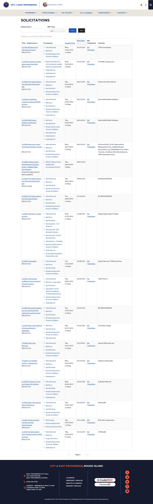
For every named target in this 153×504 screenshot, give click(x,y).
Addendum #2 (50, 73)
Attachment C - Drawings (54, 241)
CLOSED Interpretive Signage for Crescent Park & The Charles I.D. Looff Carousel (32, 310)
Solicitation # (26, 26)
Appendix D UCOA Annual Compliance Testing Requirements (53, 291)
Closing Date (70, 43)
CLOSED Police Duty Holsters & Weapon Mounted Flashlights (32, 328)
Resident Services (73, 486)
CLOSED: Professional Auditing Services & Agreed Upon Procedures (31, 281)
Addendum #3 (50, 76)
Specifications (50, 88)
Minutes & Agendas (74, 483)
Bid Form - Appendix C (53, 282)
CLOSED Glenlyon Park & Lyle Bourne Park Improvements (30, 422)
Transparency (104, 13)
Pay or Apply (67, 13)
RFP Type (51, 26)
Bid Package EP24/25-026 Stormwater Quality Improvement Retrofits (54, 64)
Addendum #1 (50, 70)
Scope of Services (52, 438)
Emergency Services (74, 480)
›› (86, 454)
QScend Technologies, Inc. (101, 499)
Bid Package (50, 420)
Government (30, 13)
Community (121, 13)
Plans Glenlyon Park (53, 423)
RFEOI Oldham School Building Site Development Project (53, 164)
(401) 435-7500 (32, 482)
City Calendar (86, 13)
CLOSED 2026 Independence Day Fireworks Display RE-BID (31, 84)
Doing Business (48, 13)
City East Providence (76, 466)
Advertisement (51, 47)
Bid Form (49, 50)
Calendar (70, 478)
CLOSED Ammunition (29, 261)
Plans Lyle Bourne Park (54, 426)
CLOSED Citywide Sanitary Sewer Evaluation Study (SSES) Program (32, 434)
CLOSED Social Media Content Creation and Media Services (31, 101)
